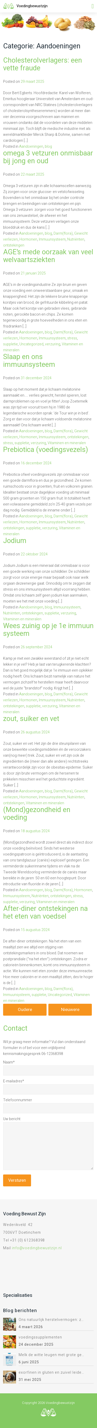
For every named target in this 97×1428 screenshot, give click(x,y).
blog (48, 146)
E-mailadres (13, 1081)
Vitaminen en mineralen (67, 443)
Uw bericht (11, 1119)
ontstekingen (13, 245)
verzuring (52, 344)
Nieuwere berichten (70, 1011)
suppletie (10, 344)
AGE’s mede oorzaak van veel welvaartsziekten (48, 256)
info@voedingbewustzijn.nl (37, 1248)
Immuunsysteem (52, 239)
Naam (9, 1062)
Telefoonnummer (17, 1100)
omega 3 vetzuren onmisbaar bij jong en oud (48, 157)
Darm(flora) (63, 233)
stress (72, 338)
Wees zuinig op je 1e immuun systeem (48, 630)
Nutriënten (75, 239)
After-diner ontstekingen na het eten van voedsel (45, 912)
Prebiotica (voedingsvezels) (45, 450)
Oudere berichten (25, 1011)
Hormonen (28, 239)
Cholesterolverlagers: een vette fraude (42, 64)
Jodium (14, 541)
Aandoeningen (31, 146)
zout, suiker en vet (31, 719)
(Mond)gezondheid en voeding (36, 814)
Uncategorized (31, 344)
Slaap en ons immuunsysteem (29, 361)
